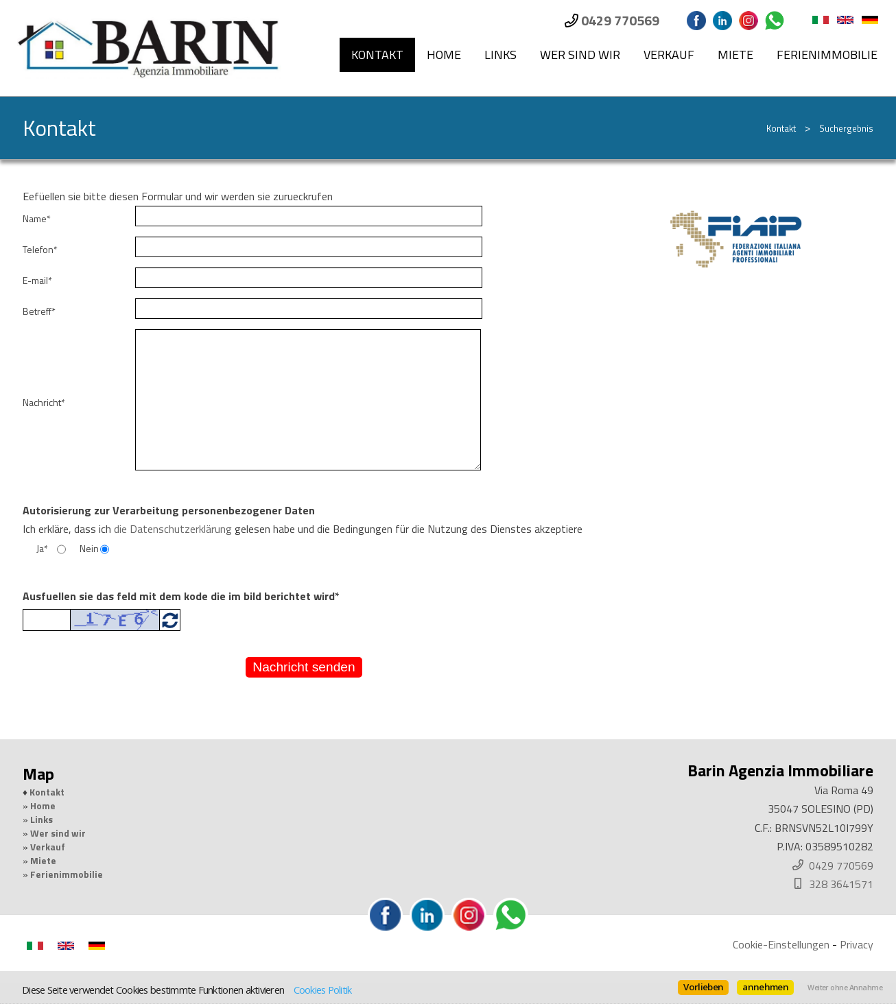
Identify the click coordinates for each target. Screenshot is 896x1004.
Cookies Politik (323, 989)
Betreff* (39, 311)
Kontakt (377, 54)
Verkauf (669, 54)
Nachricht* (44, 402)
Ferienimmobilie (827, 54)
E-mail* (37, 280)
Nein (89, 548)
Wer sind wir (580, 54)
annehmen (765, 987)
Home (444, 54)
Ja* (42, 548)
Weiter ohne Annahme (844, 987)
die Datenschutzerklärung (173, 529)
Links (500, 54)
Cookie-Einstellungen (781, 944)
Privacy (856, 944)
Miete (735, 54)
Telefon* (40, 249)
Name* (37, 219)
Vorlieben (703, 987)
